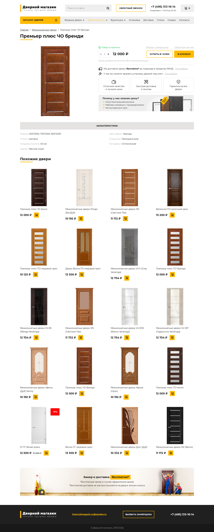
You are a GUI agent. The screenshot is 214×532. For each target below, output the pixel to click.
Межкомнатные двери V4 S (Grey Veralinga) (129, 270)
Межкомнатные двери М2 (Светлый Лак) (125, 211)
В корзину (184, 54)
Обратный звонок (131, 8)
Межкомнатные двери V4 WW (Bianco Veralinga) (127, 330)
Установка (134, 20)
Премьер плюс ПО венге (170, 387)
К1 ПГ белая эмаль (30, 447)
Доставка (148, 20)
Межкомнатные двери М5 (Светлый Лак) (79, 330)
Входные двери (73, 20)
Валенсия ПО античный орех (172, 209)
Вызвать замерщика (157, 47)
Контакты (184, 20)
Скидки (172, 20)
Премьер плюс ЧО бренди (80, 387)
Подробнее (181, 68)
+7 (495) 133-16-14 (163, 6)
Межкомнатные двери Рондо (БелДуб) (81, 211)
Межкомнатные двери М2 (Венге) (174, 447)
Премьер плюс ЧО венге (33, 209)
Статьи (160, 20)
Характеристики (107, 125)
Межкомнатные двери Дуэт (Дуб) (129, 447)
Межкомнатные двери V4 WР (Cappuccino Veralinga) (172, 330)
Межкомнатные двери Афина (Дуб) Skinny (36, 389)
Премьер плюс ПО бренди (171, 268)
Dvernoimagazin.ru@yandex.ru (89, 514)
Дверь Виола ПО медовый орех (82, 268)
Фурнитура (117, 20)
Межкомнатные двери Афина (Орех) (127, 389)
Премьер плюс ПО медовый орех (38, 268)
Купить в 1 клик (159, 54)
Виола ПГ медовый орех (78, 447)
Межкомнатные (96, 20)
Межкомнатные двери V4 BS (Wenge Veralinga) (36, 330)
